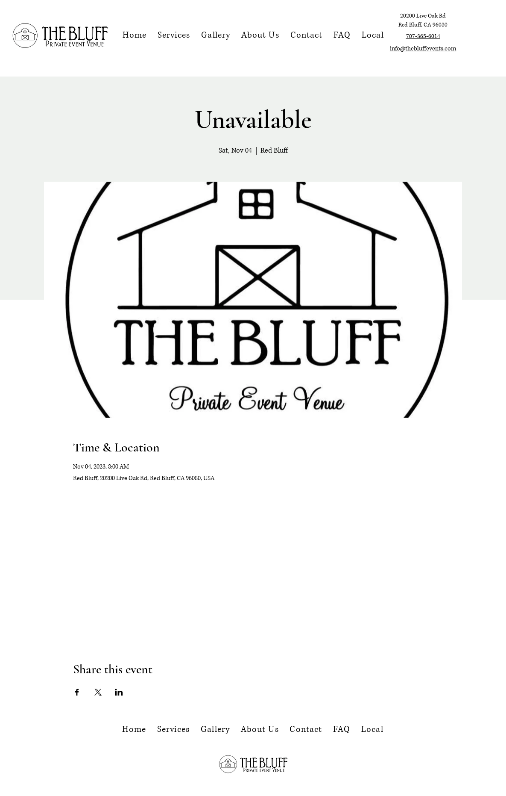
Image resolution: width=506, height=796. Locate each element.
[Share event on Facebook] (77, 692)
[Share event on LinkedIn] (119, 692)
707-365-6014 (423, 36)
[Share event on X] (98, 692)
